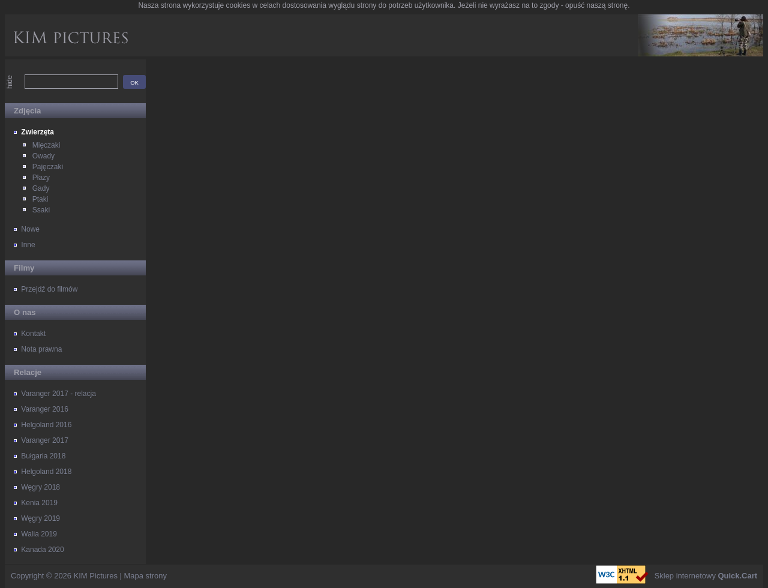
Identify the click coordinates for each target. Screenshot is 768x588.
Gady (41, 188)
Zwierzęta (37, 132)
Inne (28, 245)
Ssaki (41, 210)
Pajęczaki (47, 167)
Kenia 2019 (39, 503)
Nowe (30, 229)
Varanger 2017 (44, 440)
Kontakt (33, 333)
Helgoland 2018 (46, 471)
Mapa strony (145, 575)
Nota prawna (41, 349)
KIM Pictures (96, 575)
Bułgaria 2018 (43, 456)
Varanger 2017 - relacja (58, 393)
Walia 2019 (39, 534)
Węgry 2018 (40, 487)
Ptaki (40, 199)
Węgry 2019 (40, 518)
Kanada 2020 (42, 549)
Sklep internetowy (706, 575)
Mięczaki (46, 145)
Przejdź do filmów (49, 289)
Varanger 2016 (44, 409)
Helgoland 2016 (46, 425)
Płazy (41, 177)
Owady (43, 156)
